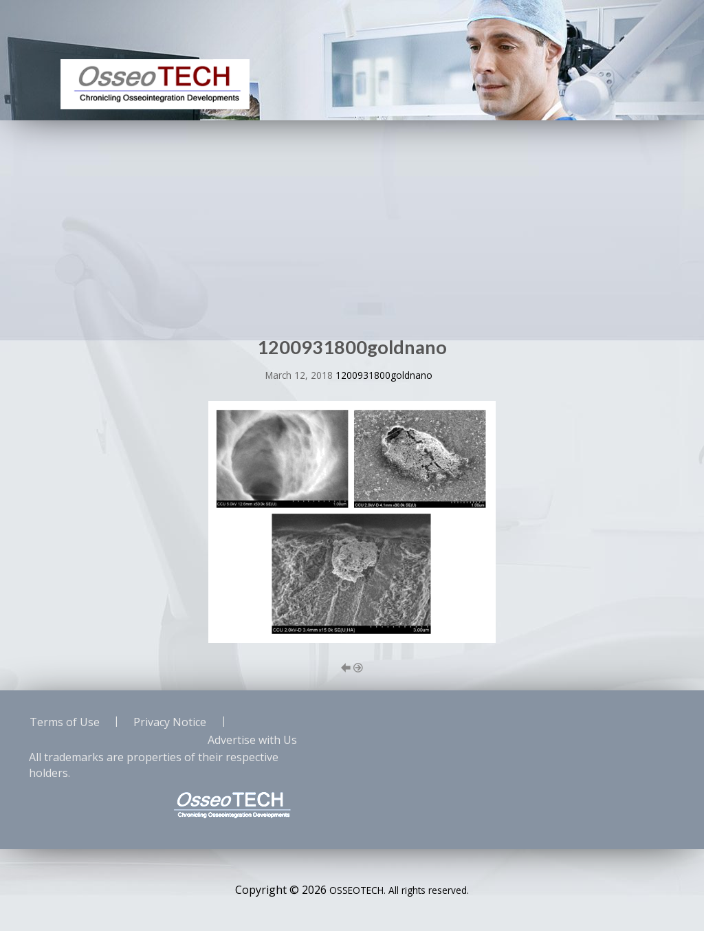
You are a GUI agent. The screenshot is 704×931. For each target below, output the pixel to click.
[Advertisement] (352, 223)
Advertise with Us (252, 739)
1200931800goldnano (384, 375)
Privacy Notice (169, 722)
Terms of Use (65, 722)
